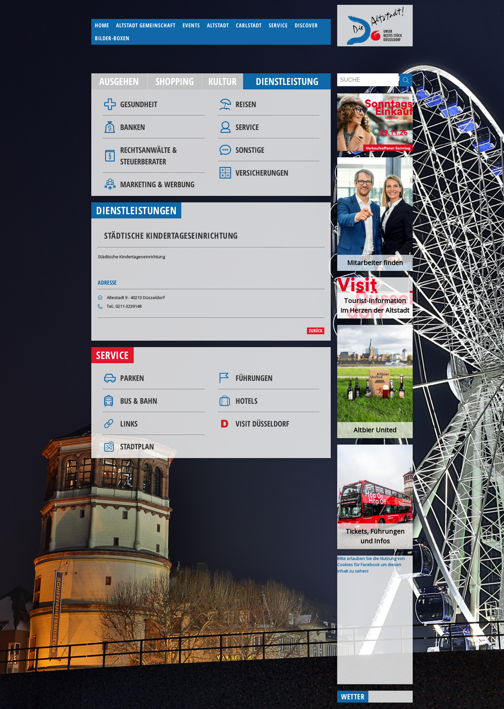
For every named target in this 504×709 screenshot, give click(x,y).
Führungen (254, 378)
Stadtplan (137, 446)
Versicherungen (262, 172)
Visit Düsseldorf (262, 423)
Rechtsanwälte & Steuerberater (148, 155)
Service (247, 127)
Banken (132, 127)
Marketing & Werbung (157, 184)
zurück (315, 330)
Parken (132, 378)
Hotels (246, 400)
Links (129, 423)
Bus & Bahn (138, 400)
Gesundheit (138, 104)
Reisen (246, 104)
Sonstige (250, 149)
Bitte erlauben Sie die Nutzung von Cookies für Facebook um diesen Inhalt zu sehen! (371, 565)
